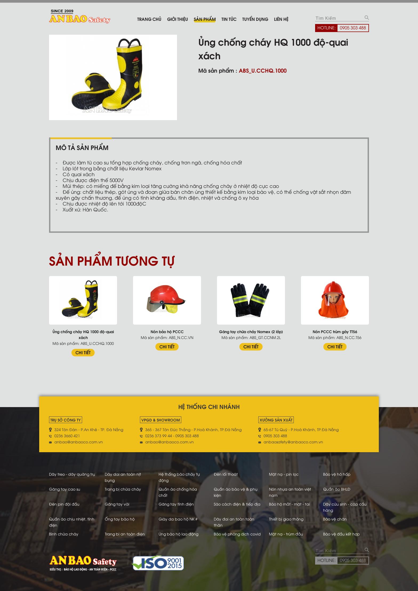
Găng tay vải (117, 503)
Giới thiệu (177, 19)
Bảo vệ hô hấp (337, 473)
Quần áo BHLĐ (336, 488)
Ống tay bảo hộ (120, 518)
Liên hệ (281, 19)
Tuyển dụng (255, 19)
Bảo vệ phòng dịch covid (237, 533)
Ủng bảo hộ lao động (178, 533)
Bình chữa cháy (63, 533)
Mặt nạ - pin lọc (284, 473)
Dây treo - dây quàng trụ (72, 473)
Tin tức (229, 19)
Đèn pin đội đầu (64, 503)
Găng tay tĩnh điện (176, 503)
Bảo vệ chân (335, 518)
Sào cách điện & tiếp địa (237, 503)
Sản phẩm (205, 19)
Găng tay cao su (64, 488)
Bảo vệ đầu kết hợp (341, 533)
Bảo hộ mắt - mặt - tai (289, 503)
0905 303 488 (353, 27)
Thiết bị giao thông (286, 518)
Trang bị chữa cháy (123, 488)
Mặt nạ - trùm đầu (286, 533)
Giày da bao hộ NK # (178, 518)
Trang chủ (149, 19)
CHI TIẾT (83, 352)
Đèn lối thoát (226, 473)
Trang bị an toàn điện (125, 533)
